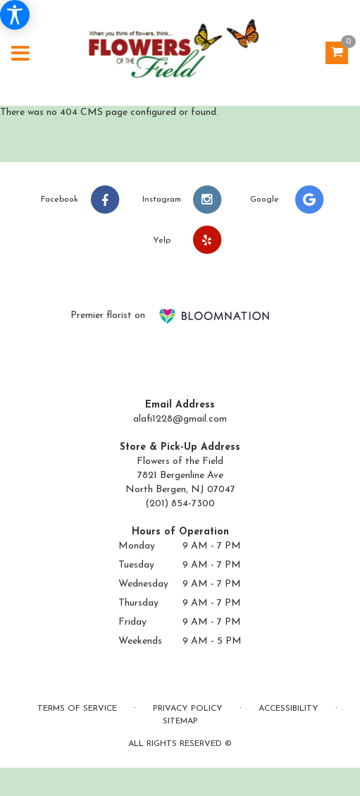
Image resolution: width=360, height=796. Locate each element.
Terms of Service (77, 708)
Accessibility (288, 708)
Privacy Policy (188, 708)
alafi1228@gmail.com (180, 419)
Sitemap (180, 721)
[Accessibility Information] (15, 15)
